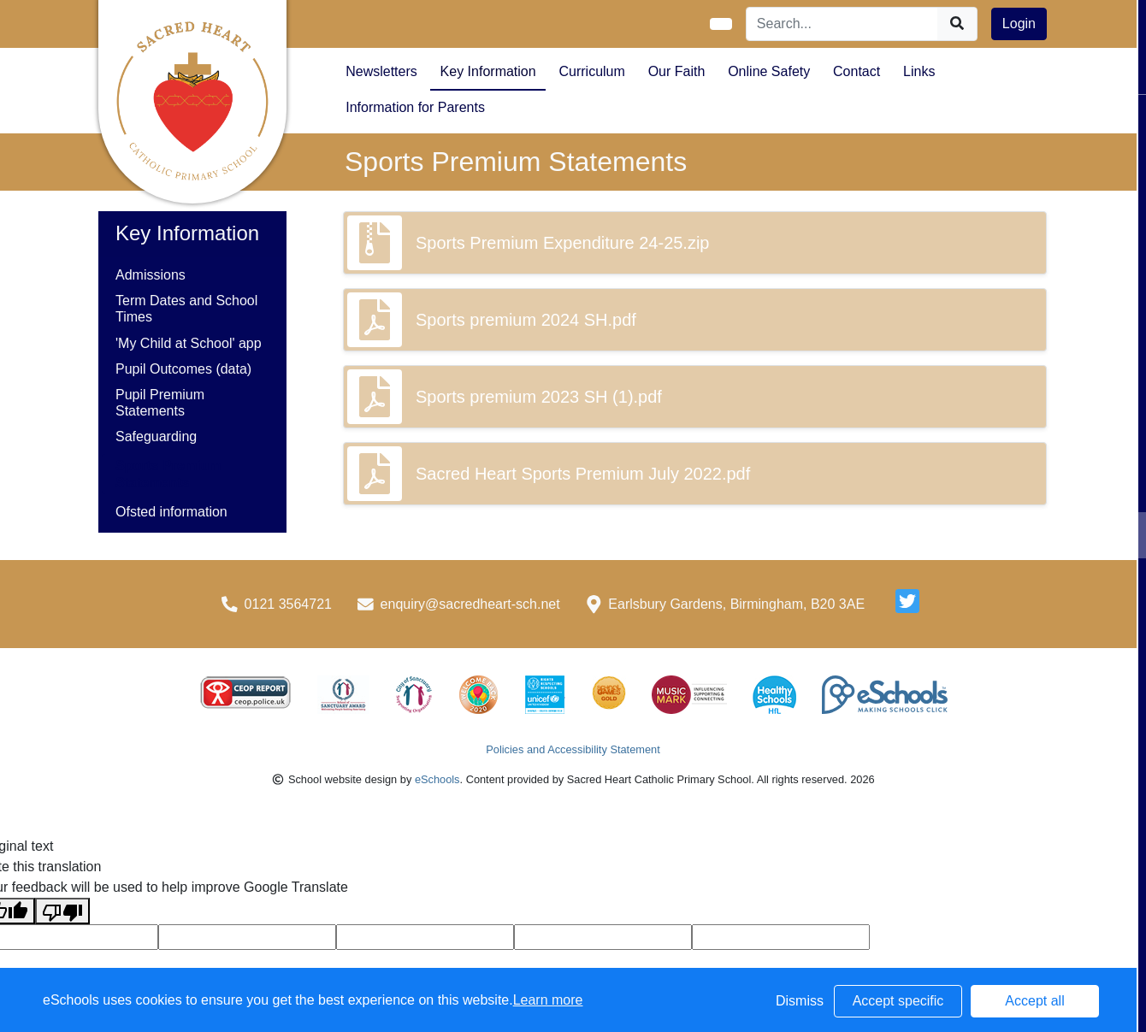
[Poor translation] (62, 911)
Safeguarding (156, 436)
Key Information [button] (488, 71)
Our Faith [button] (677, 71)
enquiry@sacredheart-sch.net (470, 604)
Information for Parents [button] (415, 107)
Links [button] (919, 71)
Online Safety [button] (769, 71)
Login (1019, 23)
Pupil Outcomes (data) (183, 369)
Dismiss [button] (800, 1001)
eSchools (437, 779)
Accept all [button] (1034, 1001)
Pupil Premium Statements (159, 402)
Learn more (548, 1000)
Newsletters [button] (381, 71)
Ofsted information (171, 511)
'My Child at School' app (188, 343)
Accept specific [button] (898, 1001)
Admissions (150, 275)
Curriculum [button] (591, 71)
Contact (856, 71)
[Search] (842, 24)
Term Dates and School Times (186, 308)
